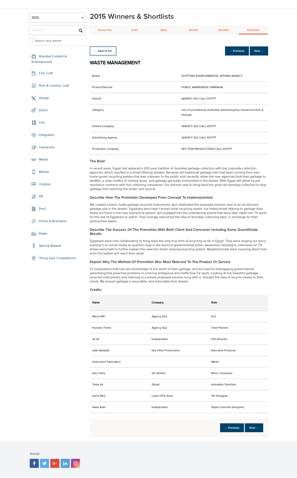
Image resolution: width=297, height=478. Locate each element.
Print (42, 209)
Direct (43, 110)
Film (42, 122)
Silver (163, 30)
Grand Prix (105, 30)
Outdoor (45, 184)
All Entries (253, 30)
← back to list (103, 50)
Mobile (44, 172)
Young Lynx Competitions (57, 258)
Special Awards (50, 246)
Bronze (193, 30)
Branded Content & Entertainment (49, 59)
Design (44, 98)
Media (43, 159)
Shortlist (223, 30)
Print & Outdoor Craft (54, 86)
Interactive (46, 147)
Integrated (46, 135)
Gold (134, 30)
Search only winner (48, 41)
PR (41, 196)
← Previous (236, 50)
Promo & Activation (53, 221)
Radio (43, 233)
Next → (258, 50)
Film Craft (46, 73)
